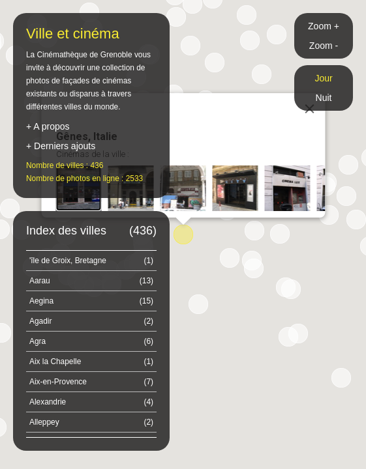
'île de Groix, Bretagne (91, 260)
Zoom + (323, 26)
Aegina (91, 300)
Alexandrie (91, 401)
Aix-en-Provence (91, 381)
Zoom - (323, 45)
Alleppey (91, 422)
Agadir (91, 321)
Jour (323, 78)
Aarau (91, 280)
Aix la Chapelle (91, 361)
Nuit (324, 97)
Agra (91, 341)
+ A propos (48, 126)
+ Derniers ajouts (60, 146)
